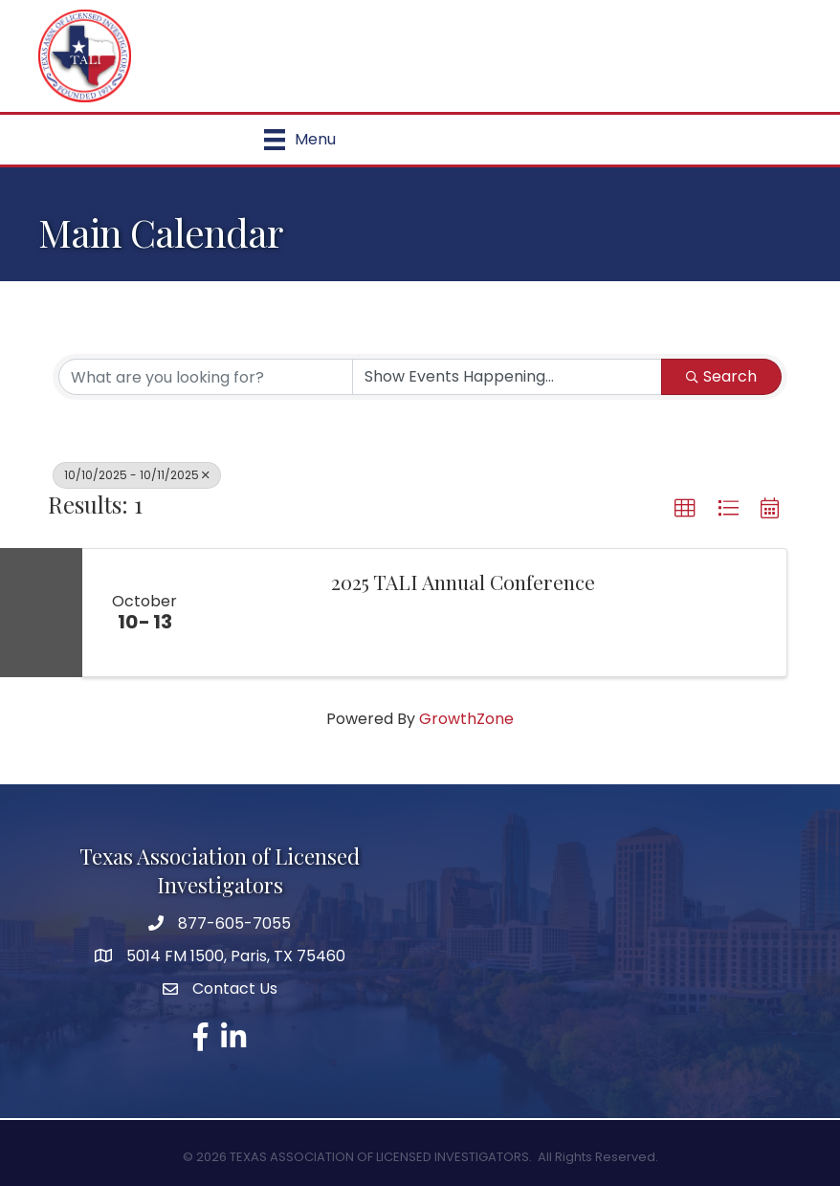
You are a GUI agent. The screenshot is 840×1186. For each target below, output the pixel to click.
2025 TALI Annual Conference (463, 581)
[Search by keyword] (205, 377)
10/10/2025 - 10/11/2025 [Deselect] (137, 475)
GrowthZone (466, 719)
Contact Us (234, 988)
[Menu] (300, 140)
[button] (685, 509)
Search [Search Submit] (721, 376)
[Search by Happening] (507, 377)
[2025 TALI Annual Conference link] (259, 613)
